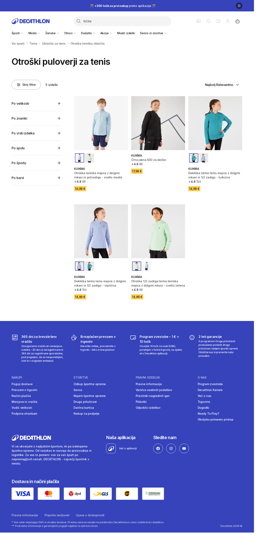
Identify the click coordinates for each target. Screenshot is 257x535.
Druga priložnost (85, 401)
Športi (17, 33)
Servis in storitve (153, 33)
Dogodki (203, 407)
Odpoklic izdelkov (148, 407)
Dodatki (88, 33)
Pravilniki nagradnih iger (153, 396)
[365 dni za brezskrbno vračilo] (38, 348)
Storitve (81, 377)
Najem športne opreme (89, 396)
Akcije (106, 33)
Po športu (19, 163)
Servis (78, 390)
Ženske (52, 33)
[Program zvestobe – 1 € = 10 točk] (156, 348)
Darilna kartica (84, 407)
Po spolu (18, 148)
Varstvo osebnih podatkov (154, 390)
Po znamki (19, 118)
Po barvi (18, 178)
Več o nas (204, 396)
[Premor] (239, 5)
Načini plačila (21, 396)
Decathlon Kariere (210, 390)
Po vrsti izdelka (23, 133)
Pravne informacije (149, 384)
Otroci (70, 33)
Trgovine (204, 401)
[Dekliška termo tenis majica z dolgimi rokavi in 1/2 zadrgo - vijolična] (101, 231)
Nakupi (17, 377)
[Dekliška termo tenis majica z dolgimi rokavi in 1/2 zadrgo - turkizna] (215, 123)
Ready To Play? (208, 413)
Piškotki (141, 401)
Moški (34, 33)
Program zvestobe (210, 384)
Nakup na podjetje (87, 413)
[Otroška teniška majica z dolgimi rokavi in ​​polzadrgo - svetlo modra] (101, 123)
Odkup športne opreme (90, 384)
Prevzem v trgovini (24, 390)
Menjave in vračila (24, 401)
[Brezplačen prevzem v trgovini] (97, 348)
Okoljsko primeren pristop (216, 419)
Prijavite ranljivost (56, 515)
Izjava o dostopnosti (90, 515)
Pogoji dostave (22, 384)
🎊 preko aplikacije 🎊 (123, 6)
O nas (202, 377)
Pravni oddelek (148, 377)
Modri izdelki (126, 33)
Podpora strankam (24, 413)
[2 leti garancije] (215, 348)
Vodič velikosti (22, 407)
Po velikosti (20, 103)
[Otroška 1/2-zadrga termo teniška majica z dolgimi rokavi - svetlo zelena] (158, 231)
